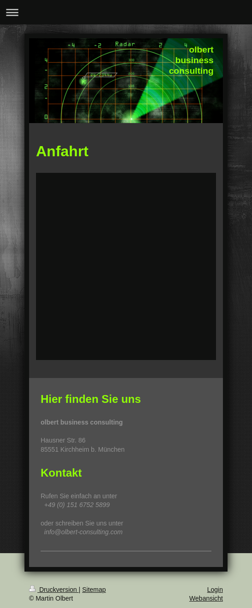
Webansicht (206, 598)
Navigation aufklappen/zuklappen (126, 12)
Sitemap (94, 589)
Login (215, 589)
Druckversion (53, 589)
